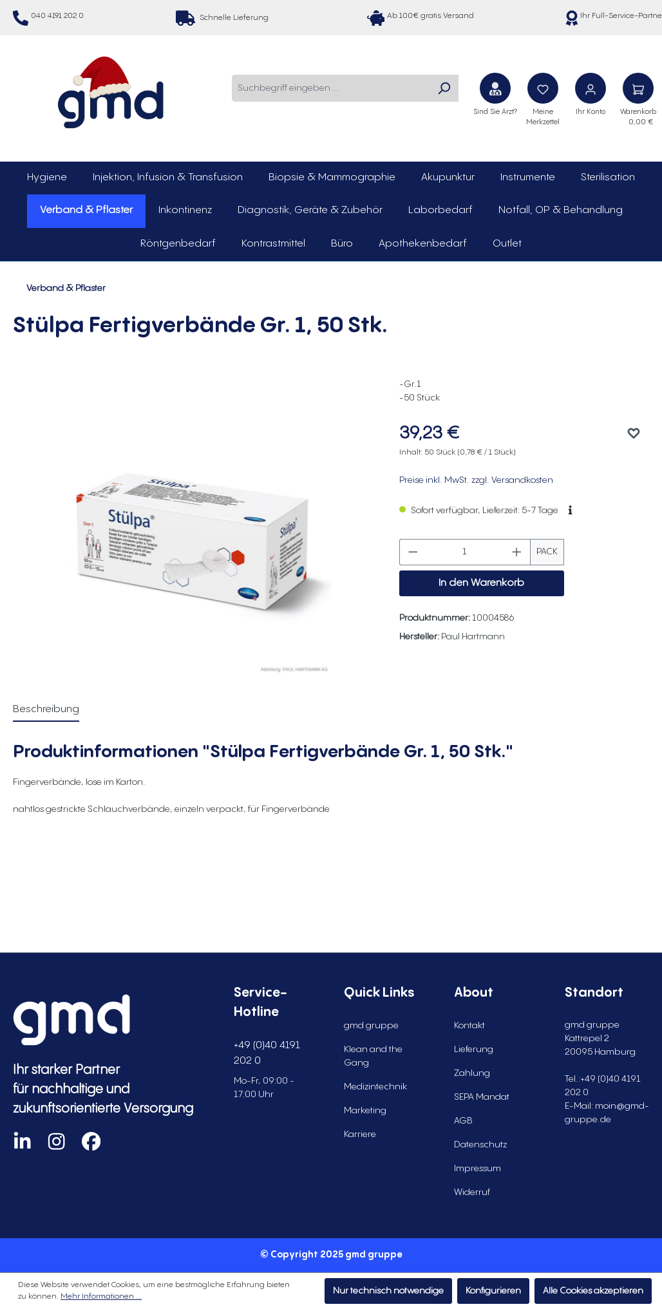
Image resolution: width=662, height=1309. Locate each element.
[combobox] (331, 88)
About (473, 993)
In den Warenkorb (481, 583)
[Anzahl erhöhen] (517, 552)
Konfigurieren (493, 1290)
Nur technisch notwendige (388, 1290)
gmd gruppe (371, 1025)
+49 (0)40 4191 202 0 (267, 1053)
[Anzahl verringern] (412, 552)
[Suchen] (444, 88)
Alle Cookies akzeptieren (593, 1290)
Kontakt (469, 1025)
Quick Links (379, 993)
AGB (463, 1120)
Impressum (477, 1168)
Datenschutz (480, 1144)
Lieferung (473, 1049)
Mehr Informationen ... (101, 1296)
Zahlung (472, 1073)
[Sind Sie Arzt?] (495, 88)
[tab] (46, 710)
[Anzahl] (464, 552)
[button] (570, 510)
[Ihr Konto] (590, 88)
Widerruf (472, 1192)
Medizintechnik (375, 1086)
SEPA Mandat (481, 1097)
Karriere (360, 1134)
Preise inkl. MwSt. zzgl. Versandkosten (476, 480)
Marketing (365, 1110)
